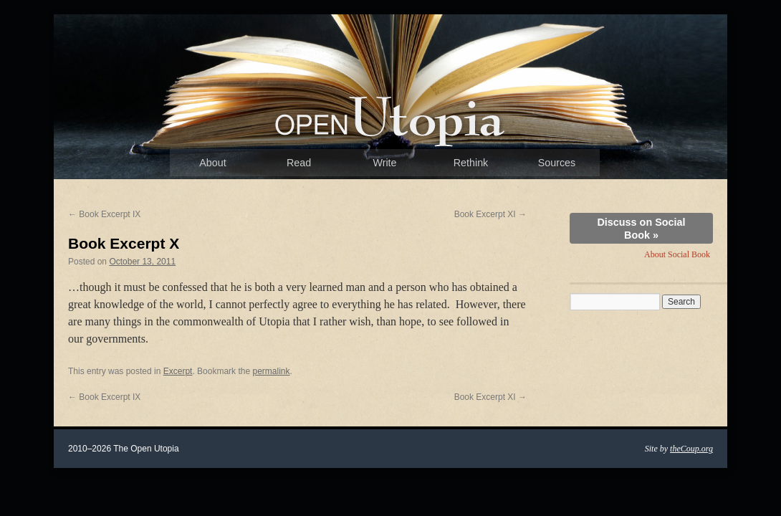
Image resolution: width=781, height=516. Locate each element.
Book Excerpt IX (104, 214)
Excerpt (178, 371)
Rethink (471, 162)
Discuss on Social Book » (641, 228)
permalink (270, 371)
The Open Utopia (390, 118)
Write (384, 162)
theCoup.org (691, 449)
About (212, 162)
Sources (556, 162)
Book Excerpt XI (490, 214)
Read (299, 162)
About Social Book (677, 254)
